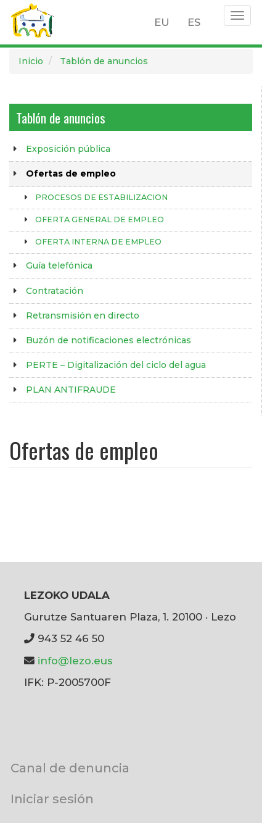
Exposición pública (68, 148)
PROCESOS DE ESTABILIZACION (101, 197)
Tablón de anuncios (104, 61)
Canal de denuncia (69, 767)
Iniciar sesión (52, 798)
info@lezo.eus (75, 660)
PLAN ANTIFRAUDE (71, 389)
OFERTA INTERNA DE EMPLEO (98, 241)
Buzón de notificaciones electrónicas (108, 340)
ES (193, 22)
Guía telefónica (59, 265)
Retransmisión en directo (82, 315)
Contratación (54, 290)
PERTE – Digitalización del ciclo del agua (116, 364)
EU (162, 22)
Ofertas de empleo (71, 173)
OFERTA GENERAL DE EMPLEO (99, 219)
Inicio (30, 61)
